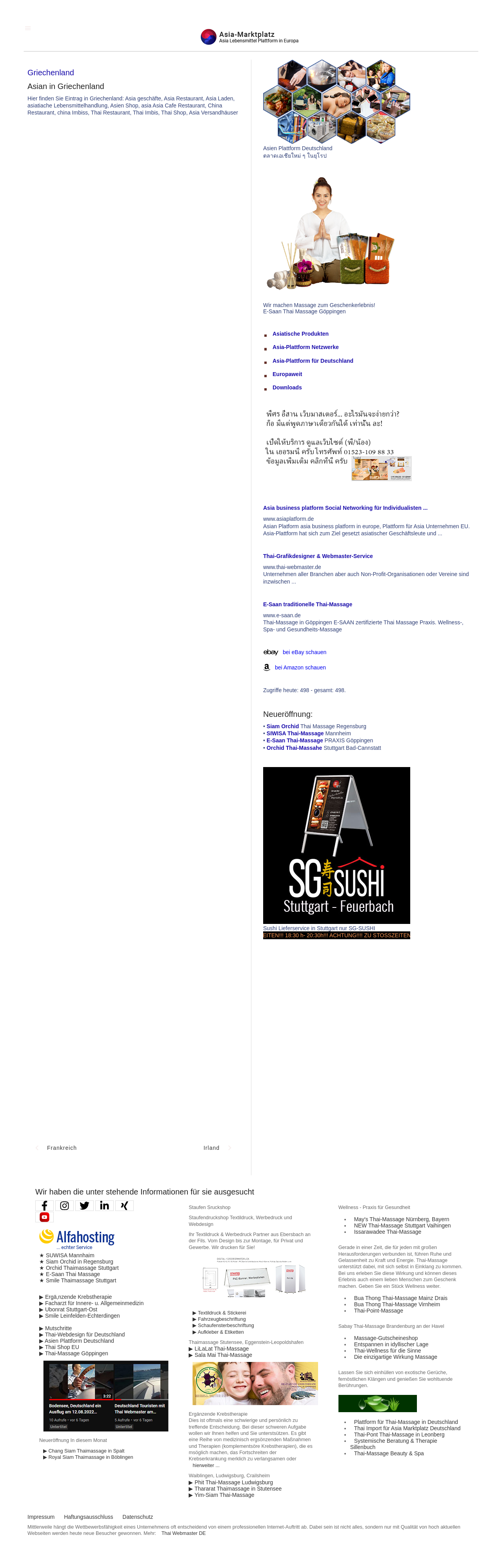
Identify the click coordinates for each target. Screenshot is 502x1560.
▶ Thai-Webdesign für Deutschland (82, 1334)
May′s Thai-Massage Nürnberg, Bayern (401, 1219)
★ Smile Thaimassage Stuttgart (77, 1280)
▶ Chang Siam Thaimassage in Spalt (83, 1451)
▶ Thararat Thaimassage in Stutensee (235, 1488)
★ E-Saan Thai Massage (69, 1274)
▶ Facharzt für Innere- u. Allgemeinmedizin (91, 1303)
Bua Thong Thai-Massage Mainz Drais (400, 1298)
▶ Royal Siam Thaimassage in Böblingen (88, 1457)
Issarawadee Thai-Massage (388, 1232)
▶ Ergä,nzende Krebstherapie (75, 1297)
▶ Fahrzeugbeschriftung (219, 1319)
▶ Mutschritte (55, 1328)
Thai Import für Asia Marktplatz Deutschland (407, 1428)
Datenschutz (137, 1517)
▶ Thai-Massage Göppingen (73, 1353)
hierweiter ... (206, 1465)
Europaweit (287, 374)
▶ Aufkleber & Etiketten (218, 1332)
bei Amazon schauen (300, 667)
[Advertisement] (251, 181)
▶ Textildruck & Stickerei (219, 1313)
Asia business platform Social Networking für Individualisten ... (345, 508)
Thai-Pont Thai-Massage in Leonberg (399, 1434)
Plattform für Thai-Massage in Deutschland (406, 1422)
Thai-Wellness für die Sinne (387, 1350)
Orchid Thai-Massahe (294, 748)
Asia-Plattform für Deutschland (313, 361)
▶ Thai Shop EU (59, 1347)
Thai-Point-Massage (378, 1310)
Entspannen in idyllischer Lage (391, 1344)
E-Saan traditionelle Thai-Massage (307, 604)
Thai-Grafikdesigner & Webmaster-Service (318, 556)
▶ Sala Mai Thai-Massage (220, 1355)
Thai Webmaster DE (184, 1533)
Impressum (41, 1517)
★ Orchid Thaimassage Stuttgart (79, 1268)
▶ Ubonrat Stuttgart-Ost (68, 1309)
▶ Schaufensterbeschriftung (223, 1325)
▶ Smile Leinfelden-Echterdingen (79, 1316)
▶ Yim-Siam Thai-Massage (221, 1495)
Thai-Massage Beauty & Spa (389, 1453)
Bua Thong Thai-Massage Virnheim (397, 1304)
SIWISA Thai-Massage (295, 733)
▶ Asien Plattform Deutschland (76, 1341)
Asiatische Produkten (301, 334)
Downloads (287, 387)
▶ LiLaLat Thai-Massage (219, 1348)
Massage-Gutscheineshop (386, 1338)
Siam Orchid (283, 726)
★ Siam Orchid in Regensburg (76, 1261)
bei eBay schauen (304, 652)
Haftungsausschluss (88, 1517)
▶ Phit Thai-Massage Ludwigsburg (231, 1482)
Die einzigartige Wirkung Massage (395, 1357)
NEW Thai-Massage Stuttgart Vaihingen (402, 1225)
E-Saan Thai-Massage (295, 740)
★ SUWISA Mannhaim (67, 1255)
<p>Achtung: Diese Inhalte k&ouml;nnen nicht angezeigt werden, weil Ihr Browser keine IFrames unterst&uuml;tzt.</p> (133, 465)
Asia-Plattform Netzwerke (306, 347)
